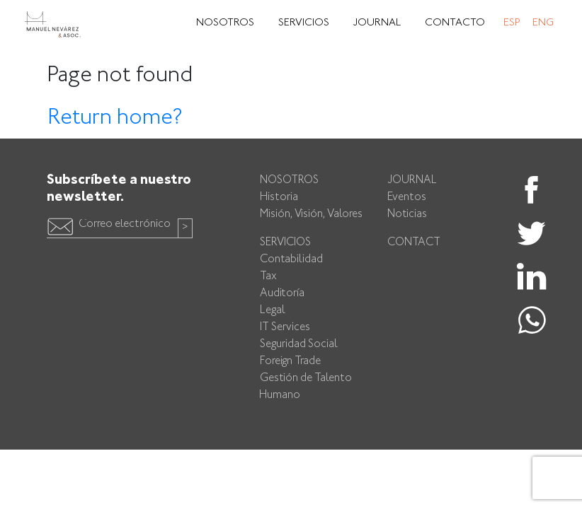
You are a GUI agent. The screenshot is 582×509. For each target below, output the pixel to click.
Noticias (407, 214)
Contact (413, 243)
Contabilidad (291, 260)
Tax (268, 276)
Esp (511, 23)
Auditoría (282, 293)
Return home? (115, 118)
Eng (543, 23)
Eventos (406, 197)
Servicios (303, 23)
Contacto (455, 23)
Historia (279, 197)
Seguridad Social (299, 344)
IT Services (285, 327)
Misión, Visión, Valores (311, 214)
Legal (272, 310)
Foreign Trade (290, 361)
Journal (377, 23)
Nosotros (225, 23)
